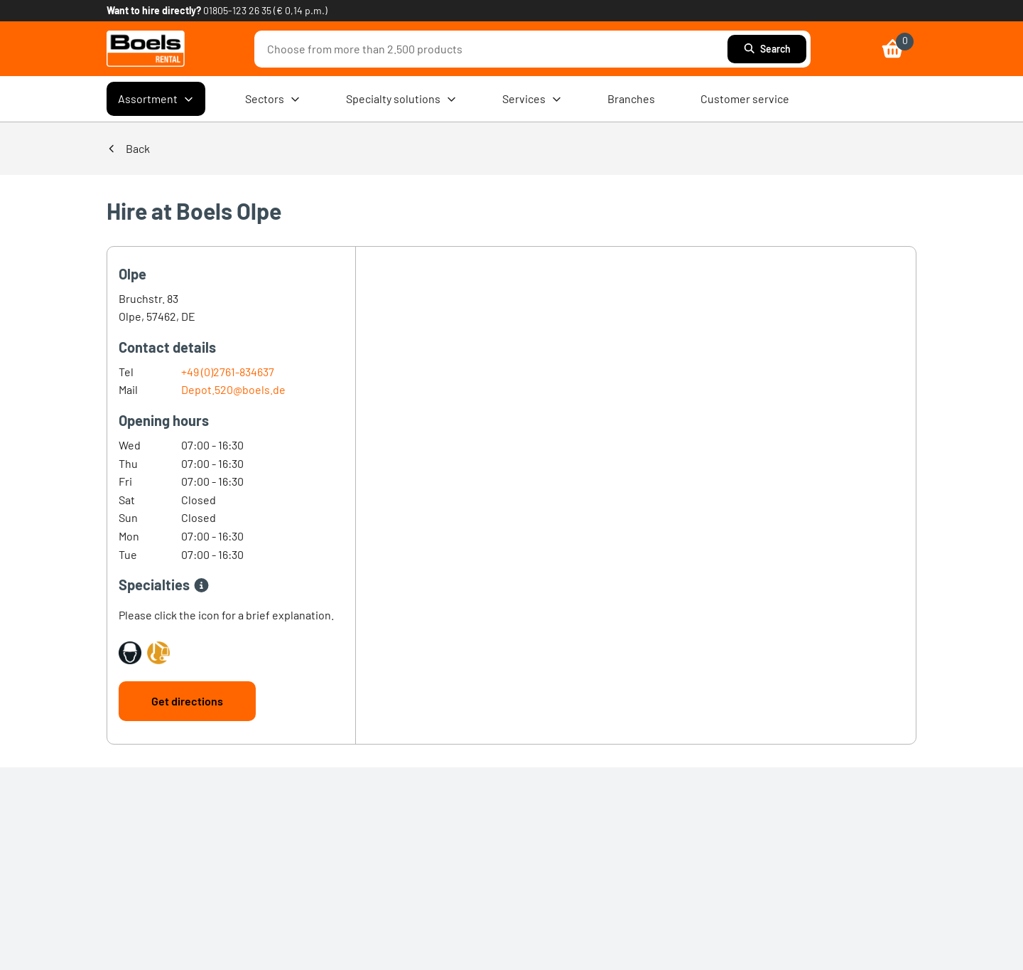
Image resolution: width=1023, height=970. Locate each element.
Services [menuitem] (532, 99)
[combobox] (494, 49)
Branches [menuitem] (631, 98)
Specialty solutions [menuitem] (401, 99)
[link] (146, 49)
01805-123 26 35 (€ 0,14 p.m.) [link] (265, 10)
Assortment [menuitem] (156, 99)
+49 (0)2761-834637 (227, 371)
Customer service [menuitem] (744, 98)
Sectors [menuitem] (273, 99)
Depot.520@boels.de (233, 389)
